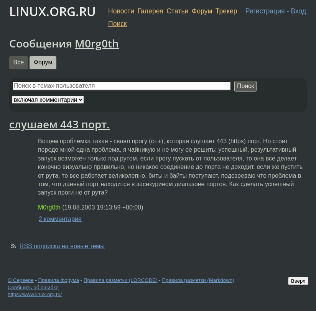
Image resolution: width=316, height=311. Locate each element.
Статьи (177, 11)
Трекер (226, 11)
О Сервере (21, 280)
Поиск (117, 24)
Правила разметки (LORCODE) (121, 280)
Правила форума (58, 280)
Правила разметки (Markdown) (198, 280)
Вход (298, 11)
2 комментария (60, 219)
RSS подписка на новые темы (62, 246)
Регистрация (265, 11)
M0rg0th (97, 43)
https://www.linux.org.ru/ (35, 294)
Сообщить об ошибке (33, 287)
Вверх (298, 281)
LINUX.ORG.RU (52, 11)
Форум (202, 11)
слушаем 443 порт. (59, 124)
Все (18, 62)
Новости (121, 11)
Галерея (150, 11)
